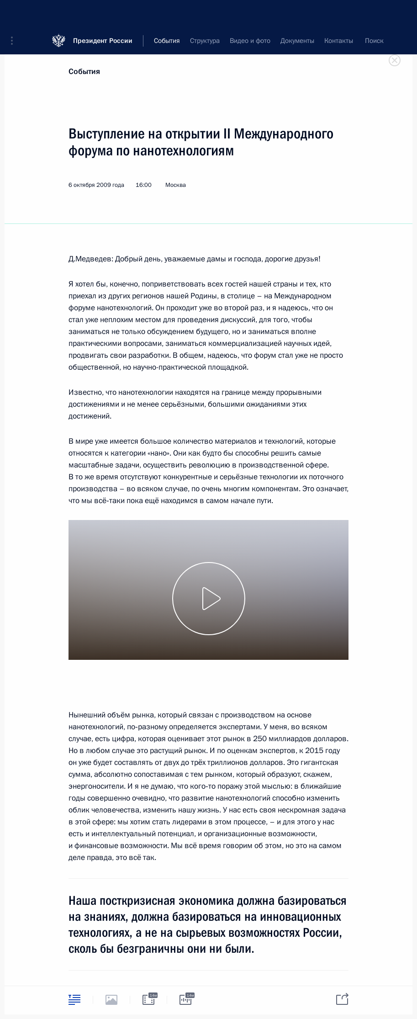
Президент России (102, 13)
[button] (15, 13)
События (84, 71)
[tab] (74, 999)
